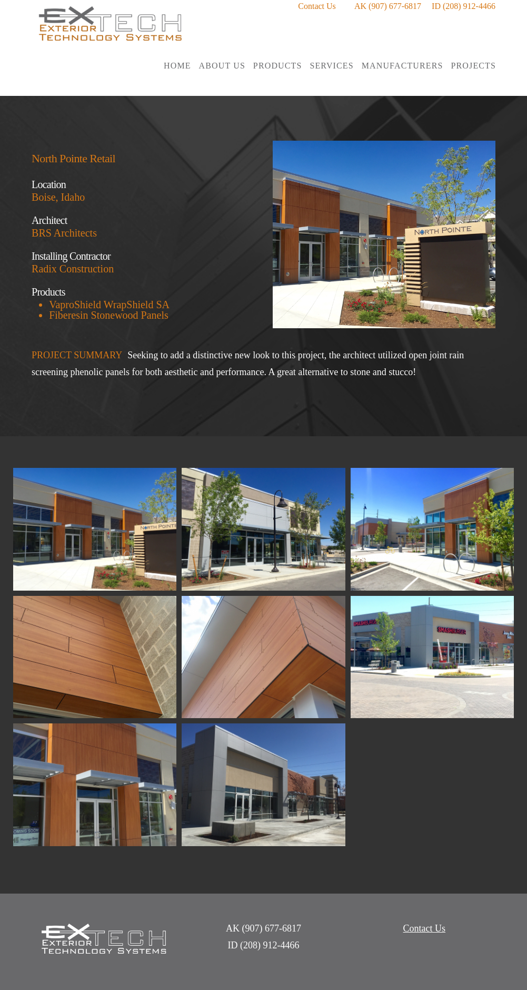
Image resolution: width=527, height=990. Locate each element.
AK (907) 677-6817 (387, 6)
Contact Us (317, 6)
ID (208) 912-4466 (463, 6)
